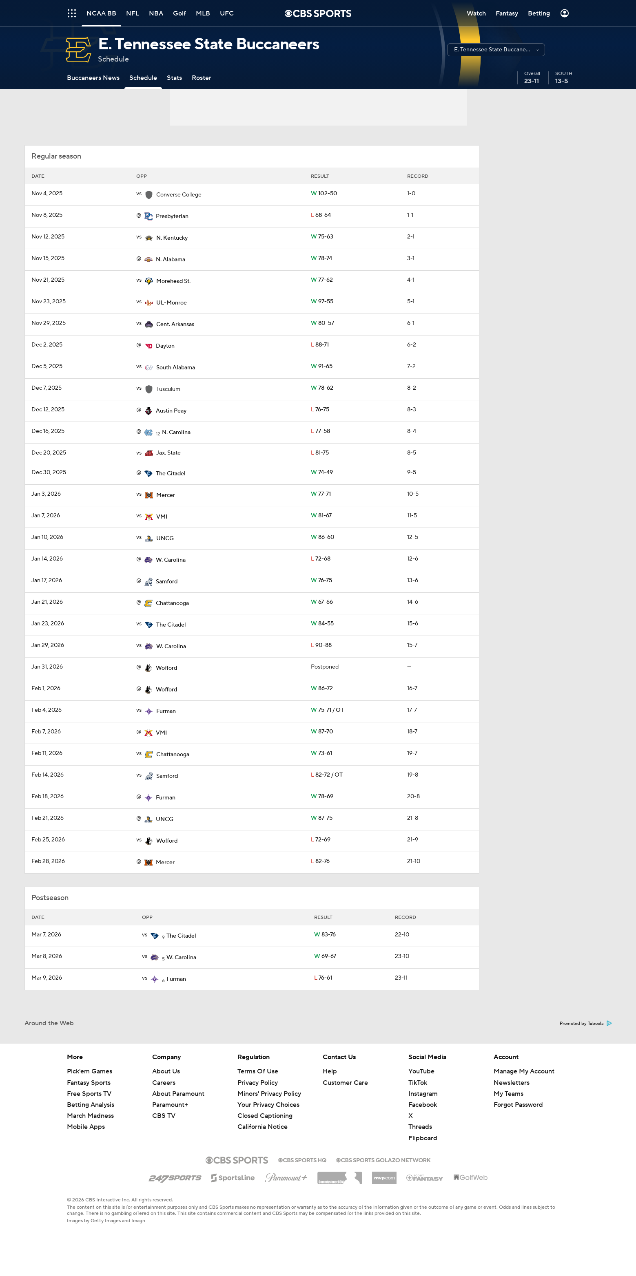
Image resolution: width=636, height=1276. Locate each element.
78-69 (322, 796)
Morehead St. (173, 281)
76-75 (320, 409)
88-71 (320, 345)
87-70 (322, 731)
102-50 (324, 193)
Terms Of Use (257, 1071)
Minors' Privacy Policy (269, 1094)
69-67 (325, 956)
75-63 (322, 237)
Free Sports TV (89, 1094)
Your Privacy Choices (268, 1105)
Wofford (166, 668)
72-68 (320, 559)
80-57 (322, 323)
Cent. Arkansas (175, 324)
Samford (166, 581)
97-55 (322, 301)
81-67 (321, 515)
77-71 (321, 494)
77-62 (322, 280)
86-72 (322, 688)
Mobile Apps (86, 1127)
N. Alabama (170, 259)
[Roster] (201, 77)
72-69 (320, 839)
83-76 (325, 934)
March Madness (90, 1116)
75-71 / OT (327, 710)
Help (330, 1071)
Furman (166, 711)
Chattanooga (172, 603)
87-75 (321, 818)
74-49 (322, 472)
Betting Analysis (90, 1105)
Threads (420, 1127)
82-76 (320, 861)
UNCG (165, 538)
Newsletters (512, 1083)
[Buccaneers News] (93, 77)
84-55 (322, 623)
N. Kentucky (172, 238)
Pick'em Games (89, 1071)
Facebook (422, 1105)
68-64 (321, 215)
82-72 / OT (327, 775)
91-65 (321, 366)
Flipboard (422, 1138)
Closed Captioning (265, 1116)
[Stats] (174, 77)
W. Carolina (171, 560)
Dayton (165, 346)
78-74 (321, 258)
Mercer (165, 495)
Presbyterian (172, 216)
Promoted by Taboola (586, 1024)
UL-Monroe (171, 303)
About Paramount (178, 1094)
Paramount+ (170, 1105)
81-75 (320, 453)
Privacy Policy (257, 1083)
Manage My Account (524, 1071)
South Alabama (175, 367)
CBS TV (163, 1116)
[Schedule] (143, 77)
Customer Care (345, 1083)
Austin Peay (171, 411)
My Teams (508, 1094)
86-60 (323, 537)
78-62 (322, 388)
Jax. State (168, 453)
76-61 (323, 978)
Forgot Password (518, 1105)
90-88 (321, 645)
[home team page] (148, 216)
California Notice (262, 1127)
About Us (166, 1071)
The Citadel (171, 473)
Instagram (423, 1094)
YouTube (421, 1071)
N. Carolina (176, 432)
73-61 (321, 753)
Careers (163, 1083)
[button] (496, 49)
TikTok (417, 1083)
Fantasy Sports (89, 1083)
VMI (161, 517)
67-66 (322, 602)
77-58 (320, 431)
